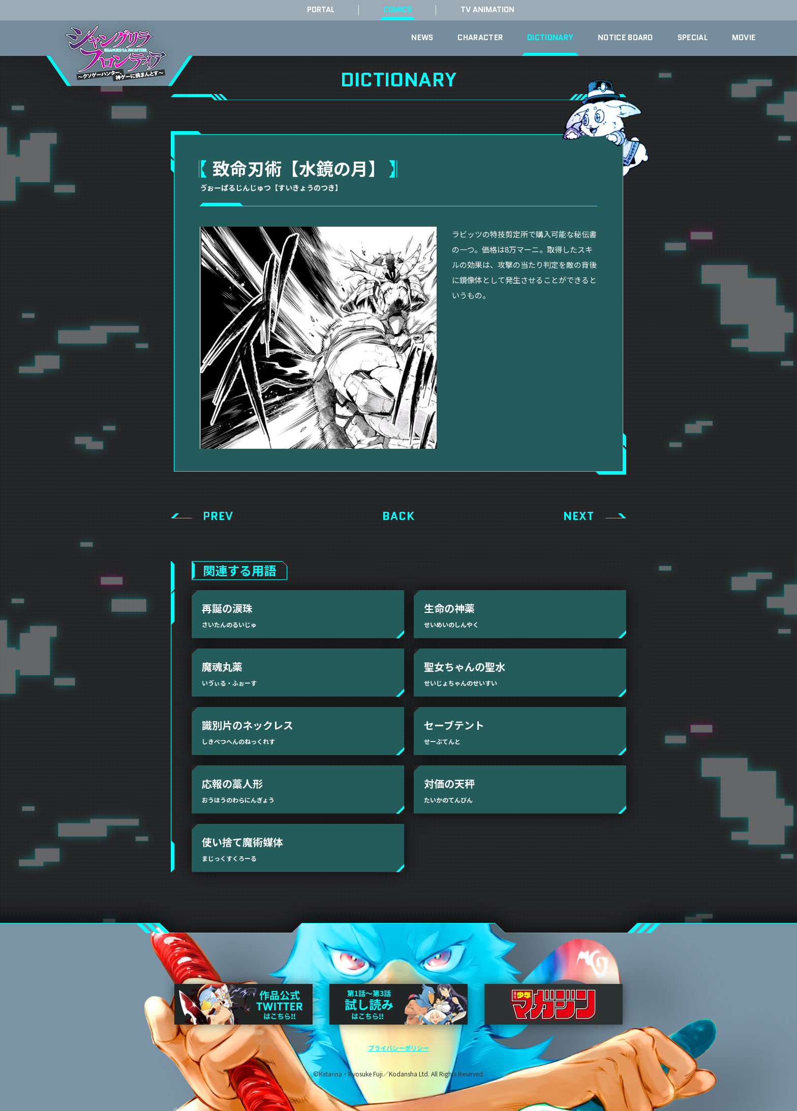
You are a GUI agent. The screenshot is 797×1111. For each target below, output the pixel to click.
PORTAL (320, 10)
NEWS (422, 37)
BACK (398, 516)
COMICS (397, 10)
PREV (218, 516)
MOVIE (744, 37)
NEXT (578, 516)
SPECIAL (693, 37)
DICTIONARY (550, 37)
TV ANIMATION (487, 10)
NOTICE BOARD (625, 37)
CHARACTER (480, 37)
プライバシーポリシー (398, 1047)
